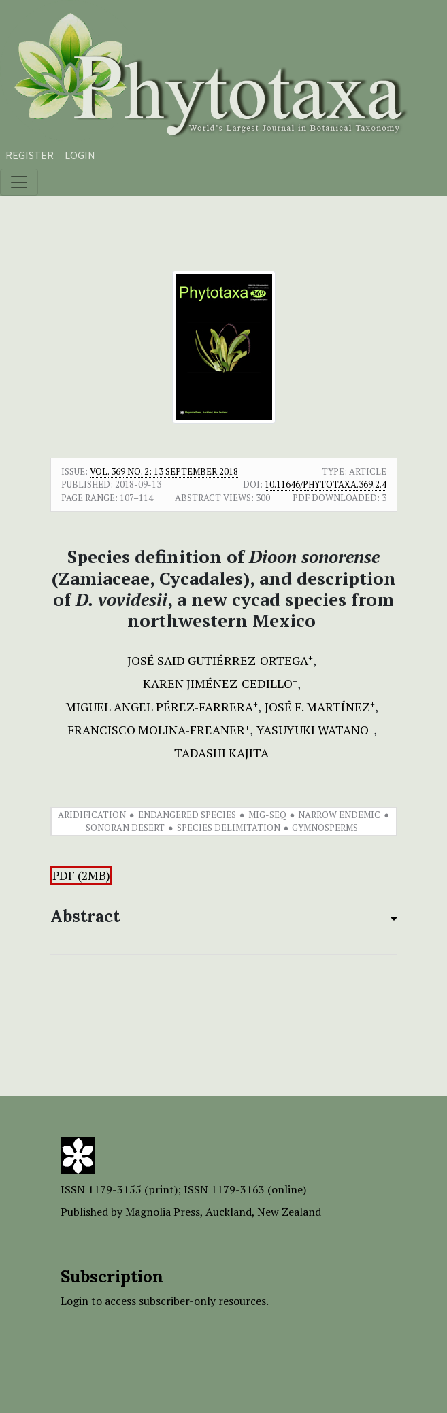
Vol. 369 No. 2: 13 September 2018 (164, 471)
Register (29, 155)
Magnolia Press (162, 1211)
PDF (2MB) (81, 875)
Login (80, 155)
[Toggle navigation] (19, 182)
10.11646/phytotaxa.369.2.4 (325, 484)
